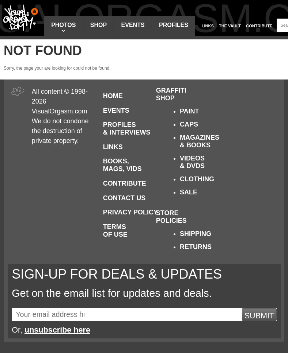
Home (113, 96)
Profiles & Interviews (127, 128)
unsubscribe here (57, 329)
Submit (259, 315)
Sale (188, 192)
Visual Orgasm (19, 18)
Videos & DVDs (192, 162)
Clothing (197, 179)
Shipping (195, 233)
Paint (189, 111)
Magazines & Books (199, 141)
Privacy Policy (130, 212)
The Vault (230, 26)
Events (133, 25)
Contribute (259, 26)
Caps (189, 124)
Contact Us (124, 198)
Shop (98, 25)
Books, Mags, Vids (122, 165)
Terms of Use (115, 230)
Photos (63, 27)
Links (208, 26)
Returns (196, 247)
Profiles (173, 25)
